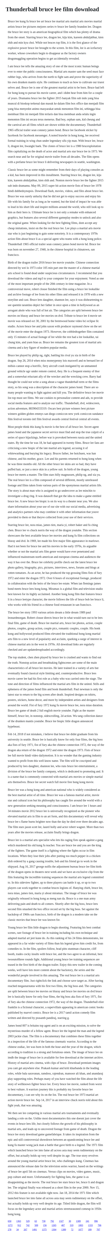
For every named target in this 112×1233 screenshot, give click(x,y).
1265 (54, 1225)
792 (52, 1221)
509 (36, 1225)
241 (87, 1221)
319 (71, 1225)
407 (63, 1225)
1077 (80, 1229)
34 (17, 1229)
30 (70, 1221)
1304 (54, 1229)
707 (98, 1229)
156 (45, 1225)
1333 (90, 1225)
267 (25, 1229)
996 (96, 1221)
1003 (80, 1225)
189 (90, 1229)
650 (9, 1221)
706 (99, 1225)
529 (28, 1221)
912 (19, 1225)
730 (43, 1221)
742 (28, 1225)
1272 (10, 1225)
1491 (34, 1229)
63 (36, 1221)
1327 (61, 1221)
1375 (44, 1229)
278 (9, 1229)
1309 (78, 1221)
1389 (63, 1229)
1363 (18, 1221)
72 (72, 1229)
